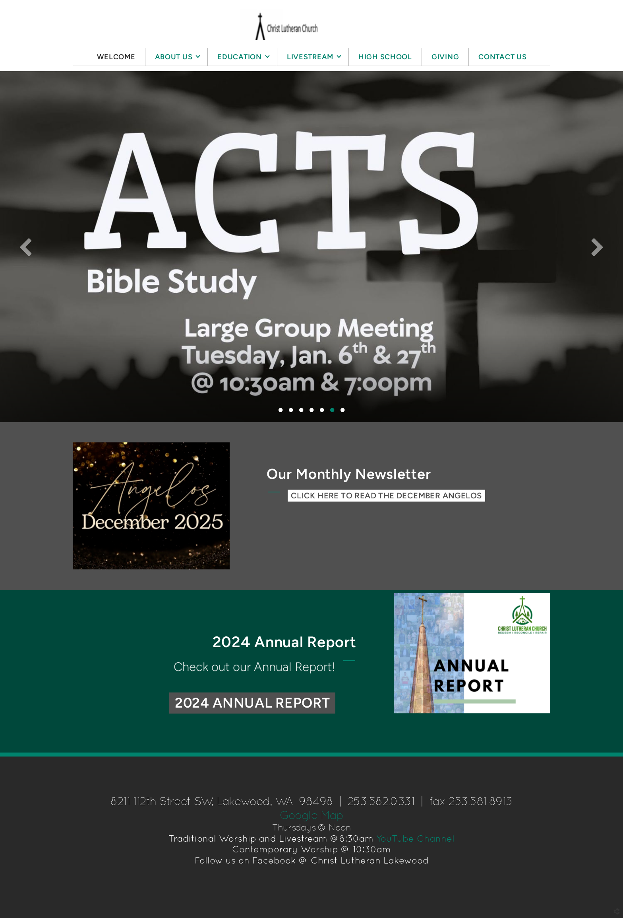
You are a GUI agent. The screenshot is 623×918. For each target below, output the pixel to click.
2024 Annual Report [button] (252, 702)
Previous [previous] (26, 246)
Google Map (311, 815)
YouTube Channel (415, 838)
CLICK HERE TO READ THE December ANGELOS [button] (386, 495)
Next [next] (597, 246)
